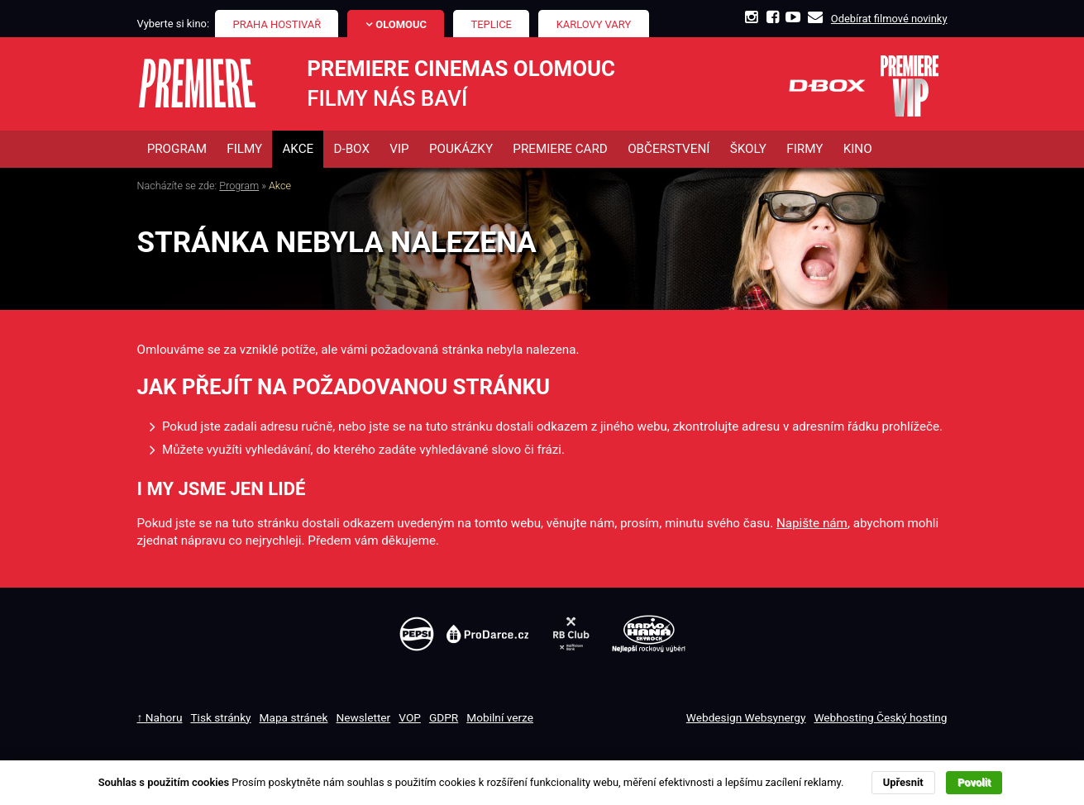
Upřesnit (903, 782)
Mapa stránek (294, 717)
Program (239, 185)
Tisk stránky (220, 717)
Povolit (974, 782)
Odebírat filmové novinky (889, 18)
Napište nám (812, 523)
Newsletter (364, 717)
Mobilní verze (499, 717)
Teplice (491, 24)
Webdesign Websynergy (746, 717)
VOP (410, 717)
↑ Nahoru (160, 717)
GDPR (443, 717)
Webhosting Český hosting (880, 717)
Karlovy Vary (594, 24)
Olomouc (401, 24)
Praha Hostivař (277, 24)
